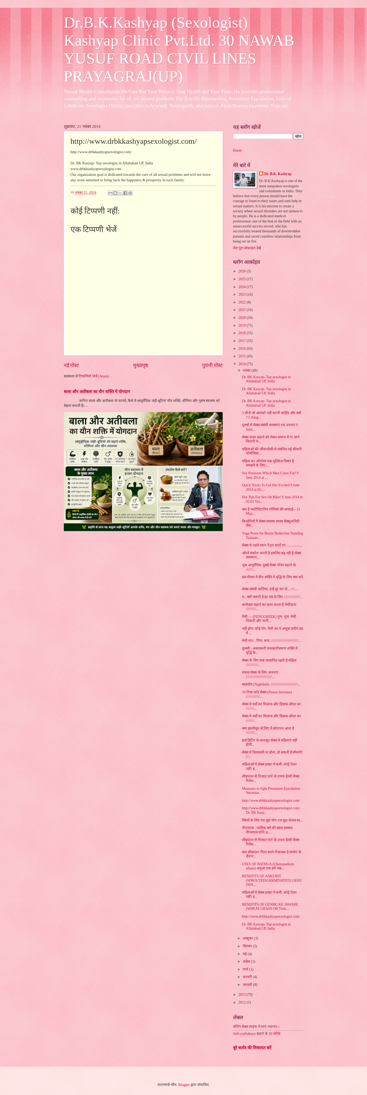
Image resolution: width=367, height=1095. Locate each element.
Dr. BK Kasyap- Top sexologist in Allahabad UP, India (266, 379)
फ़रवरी (248, 977)
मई (245, 954)
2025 (243, 279)
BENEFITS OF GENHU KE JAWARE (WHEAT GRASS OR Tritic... (270, 907)
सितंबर (248, 946)
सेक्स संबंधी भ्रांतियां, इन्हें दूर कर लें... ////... (269, 589)
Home (237, 150)
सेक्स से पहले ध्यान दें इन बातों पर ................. (272, 545)
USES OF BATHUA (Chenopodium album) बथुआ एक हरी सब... (268, 866)
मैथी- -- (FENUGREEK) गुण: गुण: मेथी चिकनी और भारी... (269, 619)
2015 (243, 356)
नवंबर (247, 370)
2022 (243, 302)
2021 (243, 310)
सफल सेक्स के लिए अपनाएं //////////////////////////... (260, 674)
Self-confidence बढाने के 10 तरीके (257, 1034)
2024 (243, 287)
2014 (243, 364)
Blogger (184, 1085)
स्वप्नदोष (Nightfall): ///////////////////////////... (271, 684)
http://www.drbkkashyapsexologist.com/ (271, 800)
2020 (243, 318)
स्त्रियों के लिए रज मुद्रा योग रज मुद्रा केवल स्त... (272, 820)
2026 (243, 271)
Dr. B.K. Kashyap (277, 174)
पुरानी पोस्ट (212, 365)
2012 (243, 1002)
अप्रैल (247, 961)
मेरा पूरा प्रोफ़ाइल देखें (247, 248)
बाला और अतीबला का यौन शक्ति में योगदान (97, 391)
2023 (243, 294)
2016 (243, 349)
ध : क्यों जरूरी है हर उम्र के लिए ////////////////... (272, 597)
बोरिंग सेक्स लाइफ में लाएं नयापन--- (257, 1027)
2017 (243, 341)
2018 (243, 333)
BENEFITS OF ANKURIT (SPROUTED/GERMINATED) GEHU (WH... (272, 880)
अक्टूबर (248, 938)
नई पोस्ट (71, 365)
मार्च (246, 969)
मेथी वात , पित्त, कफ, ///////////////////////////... (271, 641)
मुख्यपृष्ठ (140, 365)
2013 (243, 995)
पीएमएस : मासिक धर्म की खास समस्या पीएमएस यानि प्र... (267, 830)
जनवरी (248, 985)
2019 (243, 325)
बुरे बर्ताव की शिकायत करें (252, 1048)
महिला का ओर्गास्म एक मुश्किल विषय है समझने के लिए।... (268, 463)
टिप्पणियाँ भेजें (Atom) (93, 376)
